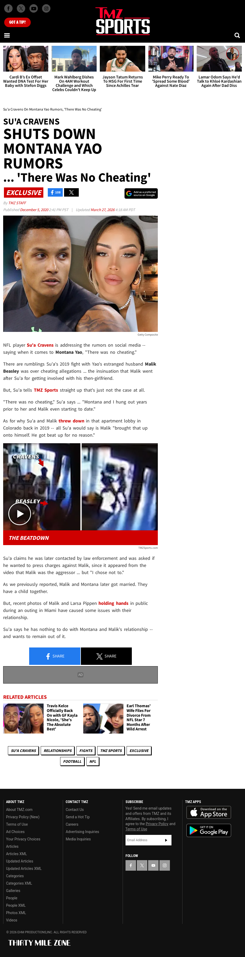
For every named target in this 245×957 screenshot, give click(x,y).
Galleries (13, 891)
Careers (72, 824)
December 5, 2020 (34, 209)
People (11, 898)
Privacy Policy (157, 824)
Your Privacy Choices (23, 839)
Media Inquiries (78, 839)
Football (72, 761)
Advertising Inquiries (82, 832)
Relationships (57, 750)
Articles (12, 846)
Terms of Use (17, 824)
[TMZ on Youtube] (33, 8)
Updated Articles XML (23, 868)
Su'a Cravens (23, 750)
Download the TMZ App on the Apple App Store (208, 812)
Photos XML (16, 913)
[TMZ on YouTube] (153, 865)
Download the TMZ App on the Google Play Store (208, 830)
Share (54, 656)
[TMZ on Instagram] (46, 8)
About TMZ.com (19, 810)
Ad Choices (15, 832)
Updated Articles (19, 861)
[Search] (237, 35)
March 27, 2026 (103, 209)
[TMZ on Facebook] (8, 8)
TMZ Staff (17, 202)
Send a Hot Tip (78, 817)
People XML (16, 905)
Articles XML (16, 854)
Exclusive (138, 750)
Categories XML (19, 883)
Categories (15, 876)
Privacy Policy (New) (22, 817)
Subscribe (166, 840)
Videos (11, 920)
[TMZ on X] (21, 8)
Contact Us (75, 810)
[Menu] (7, 35)
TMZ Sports (46, 390)
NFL (92, 761)
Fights (85, 750)
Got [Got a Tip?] (17, 22)
